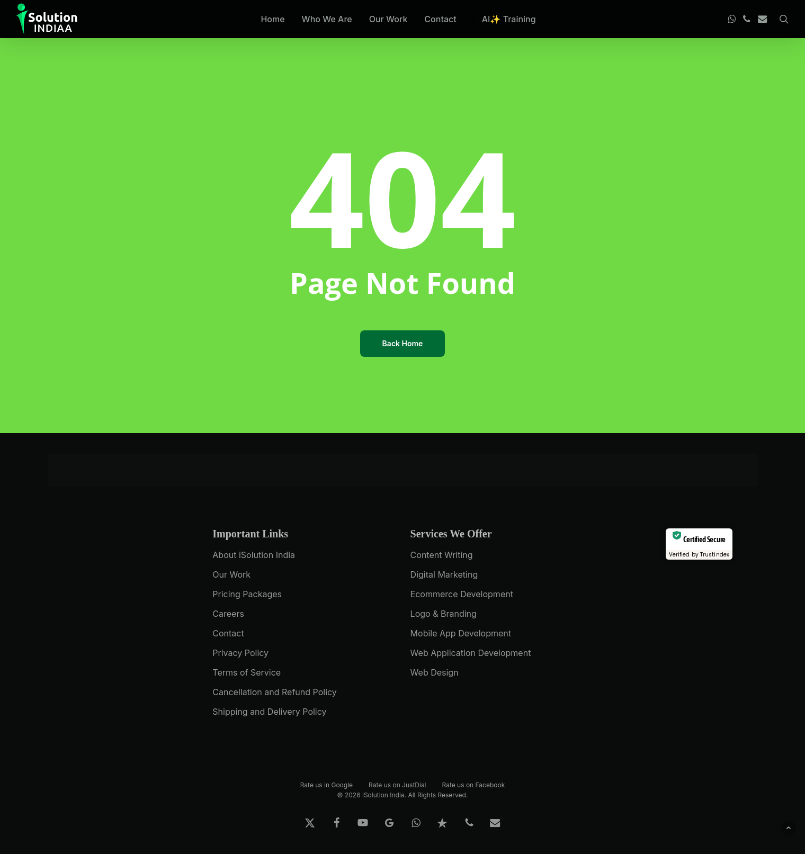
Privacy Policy (240, 653)
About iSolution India (253, 555)
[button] (788, 827)
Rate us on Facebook (473, 784)
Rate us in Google (326, 784)
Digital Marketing (444, 574)
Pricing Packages (247, 594)
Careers (228, 613)
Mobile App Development (460, 633)
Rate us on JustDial (397, 784)
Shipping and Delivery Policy (269, 711)
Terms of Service (246, 672)
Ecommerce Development (461, 594)
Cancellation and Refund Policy (274, 692)
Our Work (231, 574)
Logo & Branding (443, 613)
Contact (228, 633)
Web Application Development (470, 653)
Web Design (434, 672)
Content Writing (441, 555)
